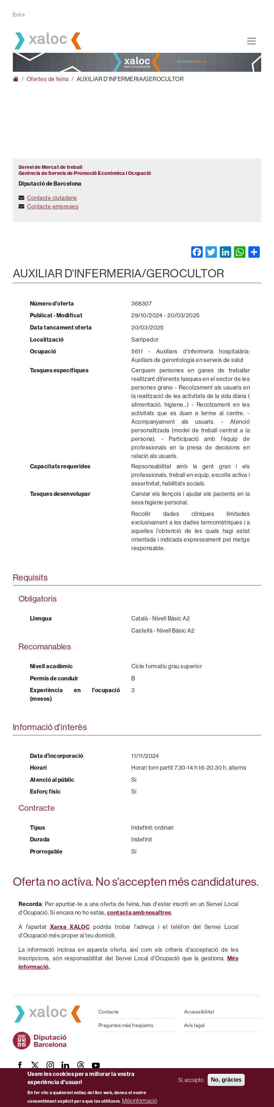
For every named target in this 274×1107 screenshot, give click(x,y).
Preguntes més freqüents (125, 1025)
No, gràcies (226, 1080)
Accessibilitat (199, 1011)
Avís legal (194, 1025)
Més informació (139, 1100)
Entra (19, 14)
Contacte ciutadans (52, 197)
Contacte (108, 1011)
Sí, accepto (190, 1079)
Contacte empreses (52, 206)
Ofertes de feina (47, 78)
